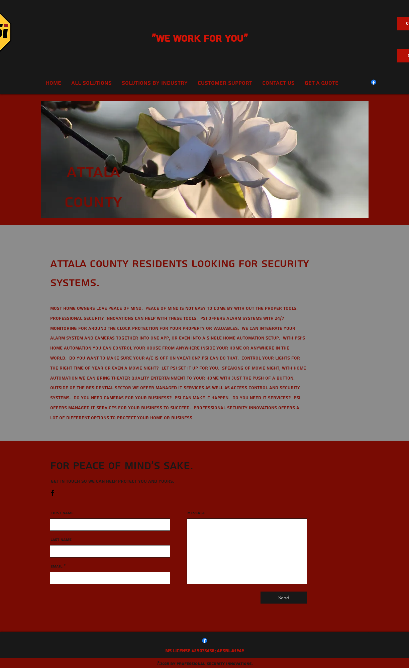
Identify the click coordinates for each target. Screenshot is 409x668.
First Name (62, 513)
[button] (225, 83)
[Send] (284, 598)
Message (196, 513)
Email (56, 566)
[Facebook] (373, 82)
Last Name (61, 539)
